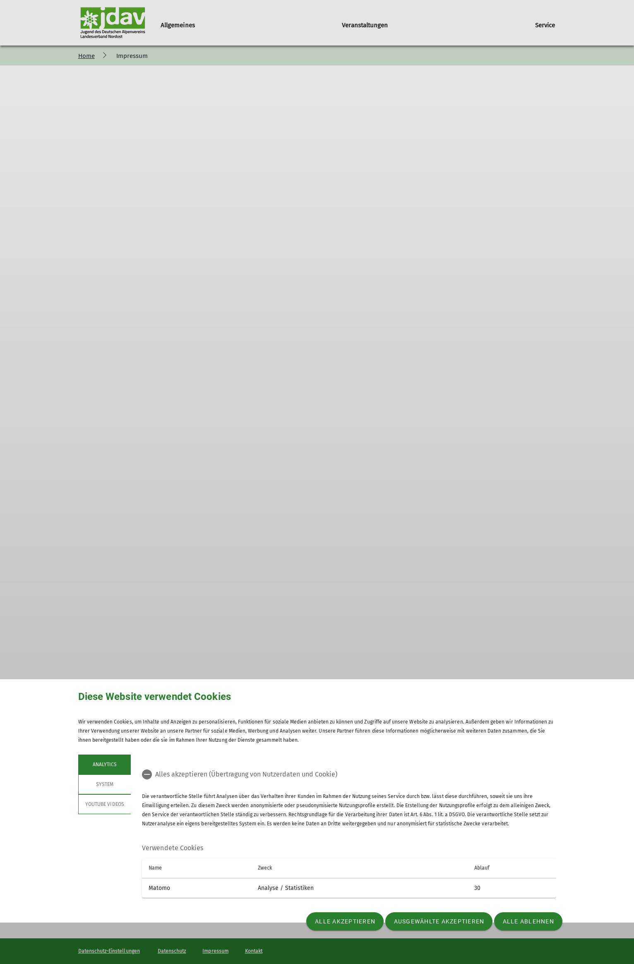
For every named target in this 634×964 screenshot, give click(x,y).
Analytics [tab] (104, 764)
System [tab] (104, 784)
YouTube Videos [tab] (104, 804)
